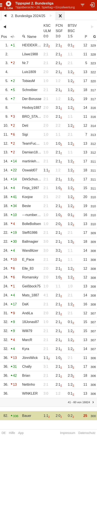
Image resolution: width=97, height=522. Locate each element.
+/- (12, 36)
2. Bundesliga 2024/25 (28, 16)
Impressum (67, 433)
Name (29, 36)
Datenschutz (87, 433)
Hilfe (12, 433)
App (21, 433)
